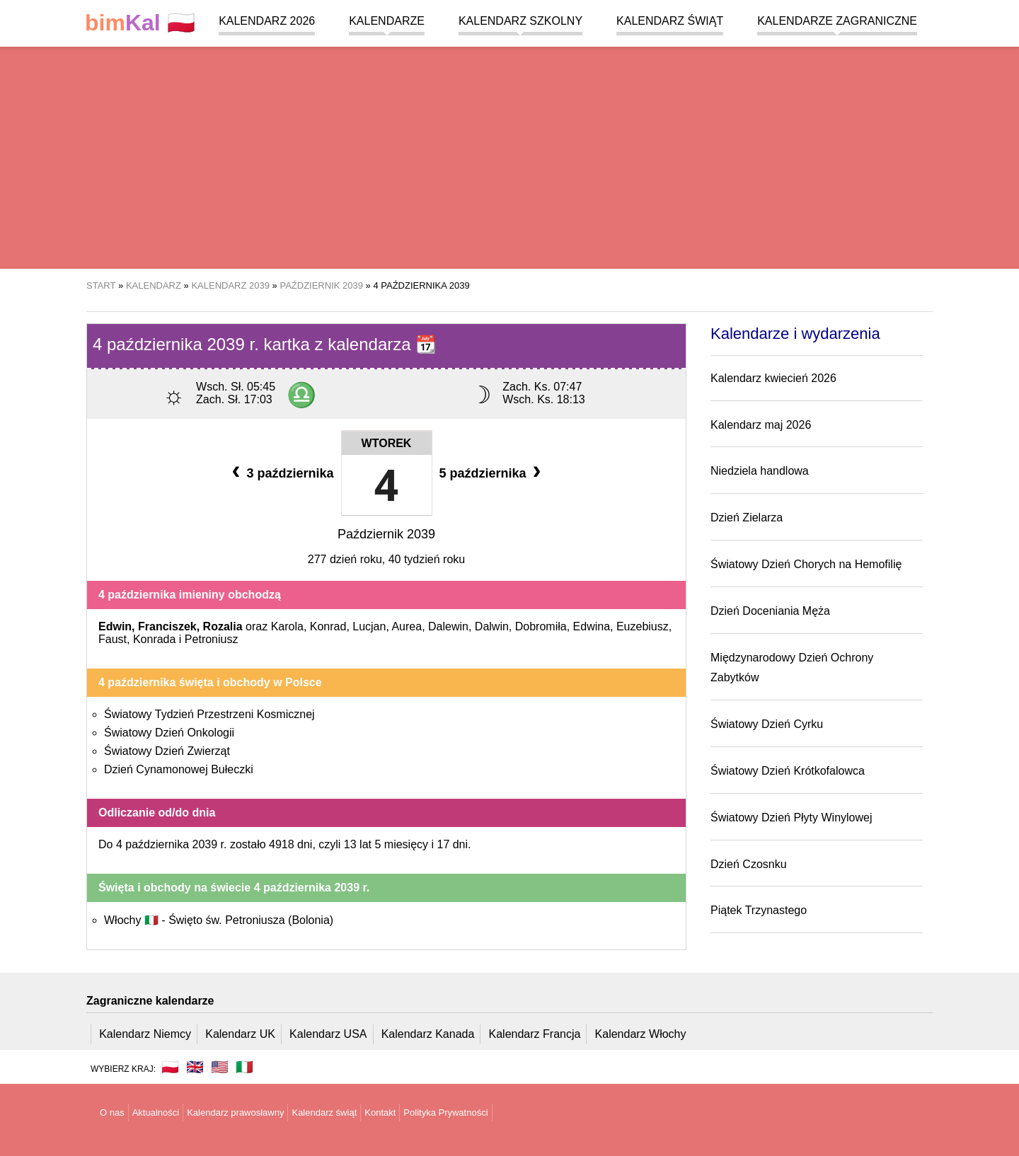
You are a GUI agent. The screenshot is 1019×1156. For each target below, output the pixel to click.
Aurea (406, 626)
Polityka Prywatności (445, 1112)
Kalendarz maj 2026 (760, 425)
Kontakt (380, 1112)
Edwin (115, 626)
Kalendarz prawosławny (235, 1112)
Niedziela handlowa (759, 471)
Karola (287, 626)
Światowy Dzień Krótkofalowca (787, 771)
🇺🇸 (220, 1067)
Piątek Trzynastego (758, 910)
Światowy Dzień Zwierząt (167, 751)
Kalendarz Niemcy (145, 1034)
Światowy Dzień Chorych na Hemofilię (806, 564)
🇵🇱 (140, 23)
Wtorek (387, 443)
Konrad (328, 626)
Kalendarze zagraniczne (837, 21)
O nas (112, 1112)
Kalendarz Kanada (428, 1034)
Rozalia (223, 626)
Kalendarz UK (240, 1034)
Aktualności (155, 1112)
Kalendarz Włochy (640, 1034)
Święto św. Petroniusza (250, 920)
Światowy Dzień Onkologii (169, 733)
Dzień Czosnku (748, 864)
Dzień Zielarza (746, 517)
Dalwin (492, 626)
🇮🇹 (244, 1067)
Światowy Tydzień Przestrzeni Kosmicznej (209, 714)
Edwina (591, 626)
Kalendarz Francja (535, 1034)
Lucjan (369, 626)
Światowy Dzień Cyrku (766, 724)
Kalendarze (387, 21)
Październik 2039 (386, 534)
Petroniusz (211, 639)
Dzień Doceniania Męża (770, 611)
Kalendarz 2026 (267, 21)
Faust (112, 639)
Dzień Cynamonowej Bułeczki (178, 769)
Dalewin (448, 626)
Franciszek (167, 626)
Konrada (154, 639)
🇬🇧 (195, 1067)
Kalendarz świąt (669, 21)
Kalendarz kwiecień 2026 (773, 378)
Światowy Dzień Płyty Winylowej (791, 817)
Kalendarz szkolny (520, 21)
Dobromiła (541, 626)
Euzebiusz (642, 626)
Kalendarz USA (328, 1034)
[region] (509, 155)
